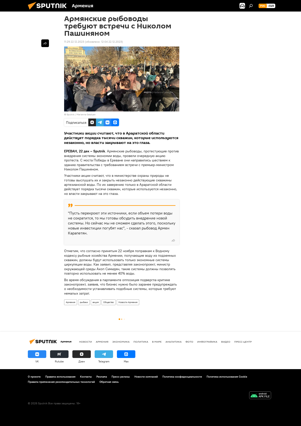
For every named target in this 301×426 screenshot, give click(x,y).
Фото (189, 341)
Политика (140, 341)
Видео (225, 341)
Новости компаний (146, 376)
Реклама (101, 376)
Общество (108, 302)
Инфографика (207, 341)
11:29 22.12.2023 (74, 41)
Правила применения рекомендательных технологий (61, 382)
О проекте (34, 376)
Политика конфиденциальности (182, 376)
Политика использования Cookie (227, 376)
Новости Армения (127, 302)
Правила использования (60, 376)
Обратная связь (109, 382)
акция (96, 302)
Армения (70, 302)
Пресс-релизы (121, 376)
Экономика (121, 341)
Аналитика (173, 341)
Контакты (86, 376)
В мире (157, 341)
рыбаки (84, 302)
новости (85, 341)
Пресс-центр (243, 341)
